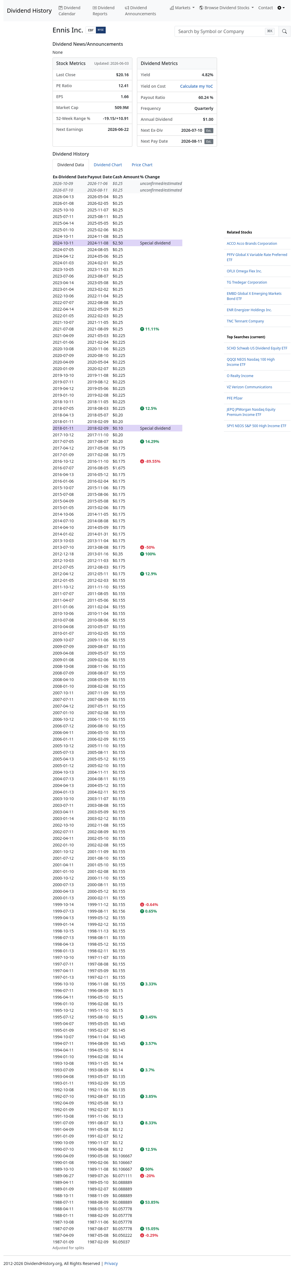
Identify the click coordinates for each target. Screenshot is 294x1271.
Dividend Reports (104, 10)
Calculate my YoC (196, 86)
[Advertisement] (24, 127)
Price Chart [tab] (142, 164)
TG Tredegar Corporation (247, 282)
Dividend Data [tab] (70, 164)
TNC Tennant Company (245, 321)
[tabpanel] (135, 712)
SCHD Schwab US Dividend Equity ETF (257, 348)
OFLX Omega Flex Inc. (244, 271)
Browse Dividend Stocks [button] (224, 7)
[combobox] (227, 31)
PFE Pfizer (235, 398)
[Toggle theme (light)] (281, 7)
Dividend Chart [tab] (108, 164)
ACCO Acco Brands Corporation (252, 243)
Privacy (111, 1263)
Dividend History (29, 10)
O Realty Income (240, 375)
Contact (265, 7)
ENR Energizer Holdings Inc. (249, 309)
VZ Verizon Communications (249, 387)
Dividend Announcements (140, 10)
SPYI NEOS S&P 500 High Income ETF (256, 425)
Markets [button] (181, 7)
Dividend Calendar (69, 10)
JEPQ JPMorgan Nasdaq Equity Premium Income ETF (251, 412)
